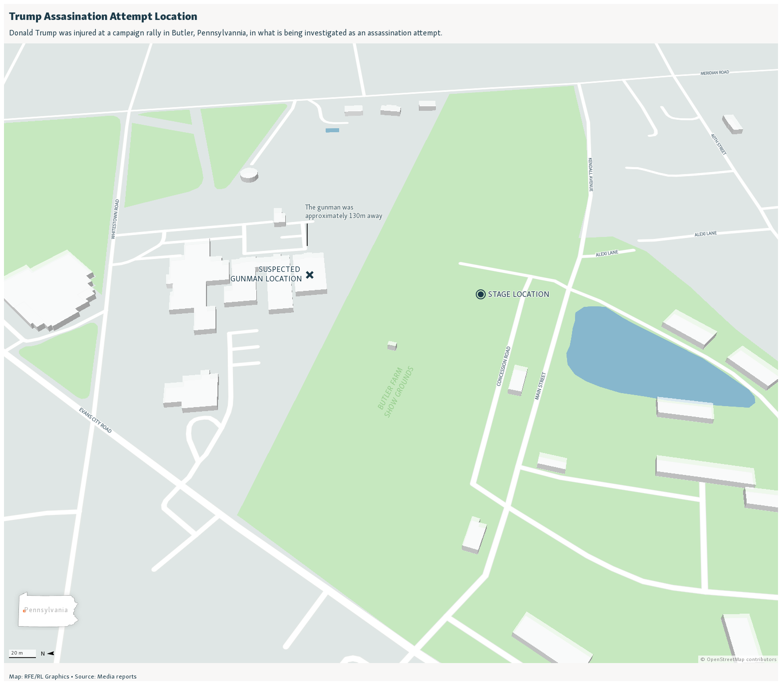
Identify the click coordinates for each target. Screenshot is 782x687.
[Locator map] (391, 342)
